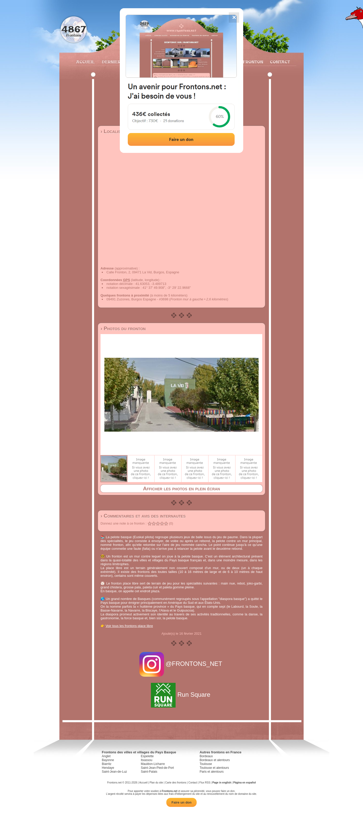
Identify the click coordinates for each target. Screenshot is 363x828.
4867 (73, 29)
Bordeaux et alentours (214, 760)
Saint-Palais (149, 771)
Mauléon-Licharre (153, 764)
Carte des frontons (175, 782)
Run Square (181, 694)
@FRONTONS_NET (181, 663)
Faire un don (181, 802)
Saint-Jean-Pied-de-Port (157, 768)
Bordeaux (206, 756)
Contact (279, 61)
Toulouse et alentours (214, 768)
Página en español (244, 782)
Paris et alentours (211, 771)
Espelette (147, 756)
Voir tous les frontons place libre (129, 626)
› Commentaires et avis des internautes (143, 516)
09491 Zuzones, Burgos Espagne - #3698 (137, 299)
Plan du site (156, 782)
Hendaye (108, 768)
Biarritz (106, 764)
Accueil (85, 61)
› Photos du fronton (123, 328)
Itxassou (146, 760)
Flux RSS (204, 782)
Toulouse (205, 764)
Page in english (221, 782)
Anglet (106, 756)
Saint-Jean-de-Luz (114, 771)
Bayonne (108, 760)
